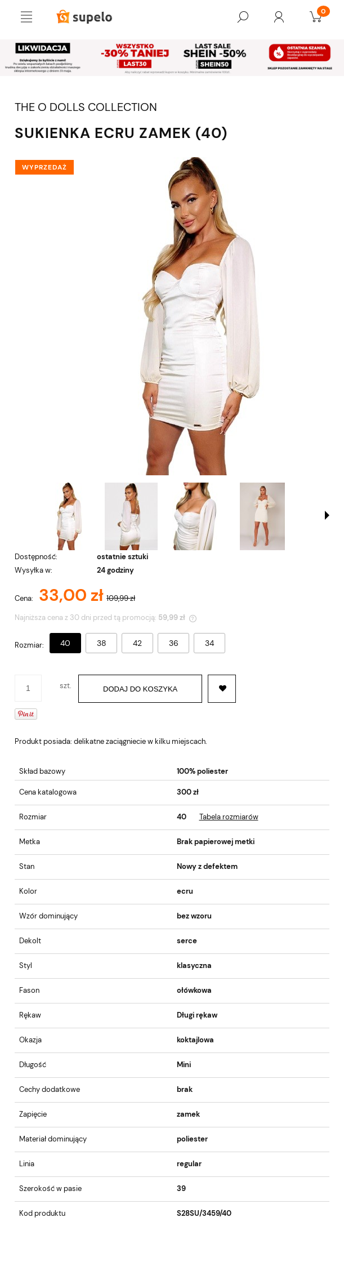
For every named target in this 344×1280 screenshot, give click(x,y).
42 (137, 643)
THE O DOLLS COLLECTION (86, 107)
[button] (327, 515)
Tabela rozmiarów (228, 817)
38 (101, 643)
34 (209, 643)
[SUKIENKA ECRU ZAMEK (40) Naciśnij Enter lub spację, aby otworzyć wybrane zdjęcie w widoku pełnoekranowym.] (172, 316)
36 (173, 643)
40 (65, 643)
